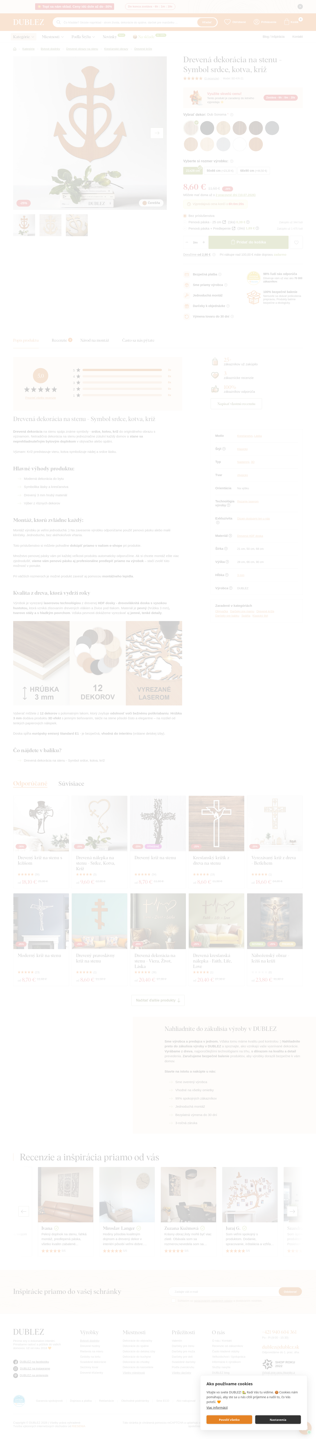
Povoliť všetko (229, 1420)
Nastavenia (278, 1420)
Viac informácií (217, 1407)
